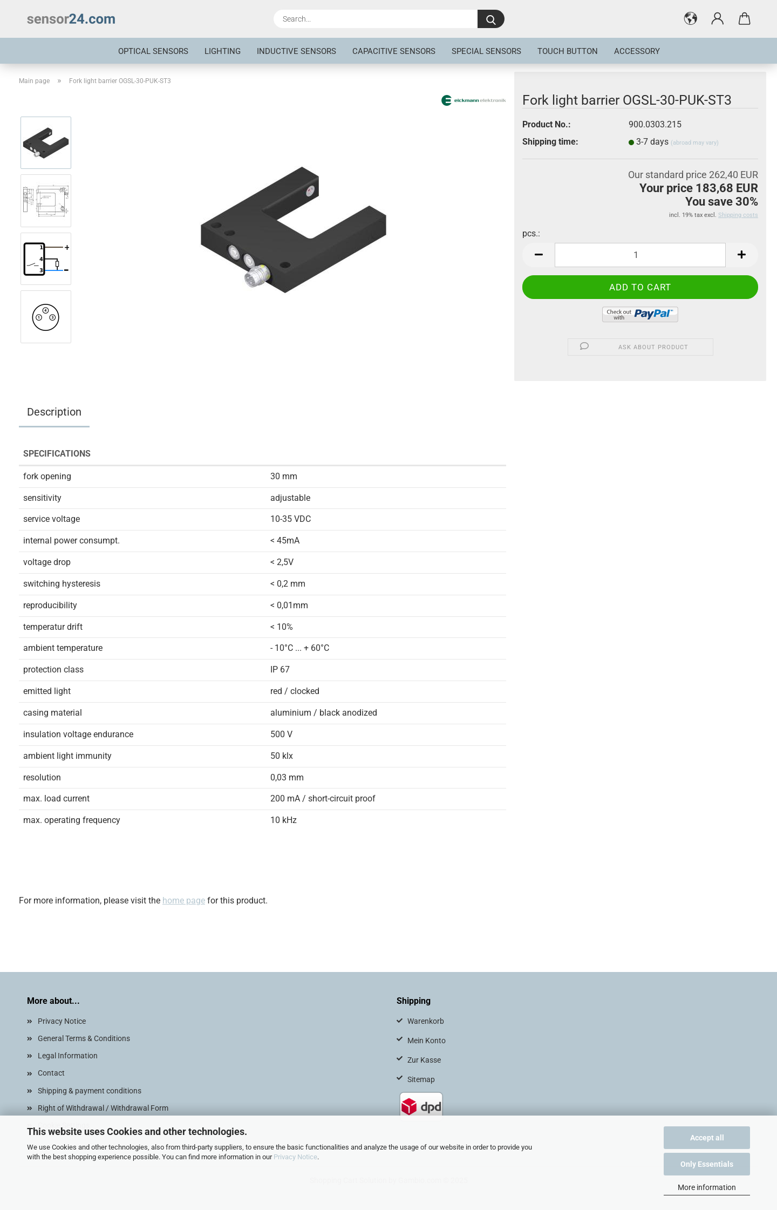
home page (183, 900)
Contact (51, 1073)
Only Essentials (706, 1164)
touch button (567, 51)
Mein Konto (426, 1040)
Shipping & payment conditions (89, 1090)
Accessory (637, 51)
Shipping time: (550, 142)
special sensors (486, 51)
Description (54, 411)
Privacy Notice (295, 1157)
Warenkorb (425, 1021)
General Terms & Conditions (84, 1038)
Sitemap (421, 1079)
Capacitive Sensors (393, 51)
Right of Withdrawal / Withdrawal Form (103, 1108)
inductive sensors (296, 51)
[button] (690, 19)
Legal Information (68, 1055)
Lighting (223, 51)
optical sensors (153, 51)
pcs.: (531, 233)
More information (707, 1187)
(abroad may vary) (695, 142)
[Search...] (491, 19)
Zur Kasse (424, 1060)
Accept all (707, 1137)
